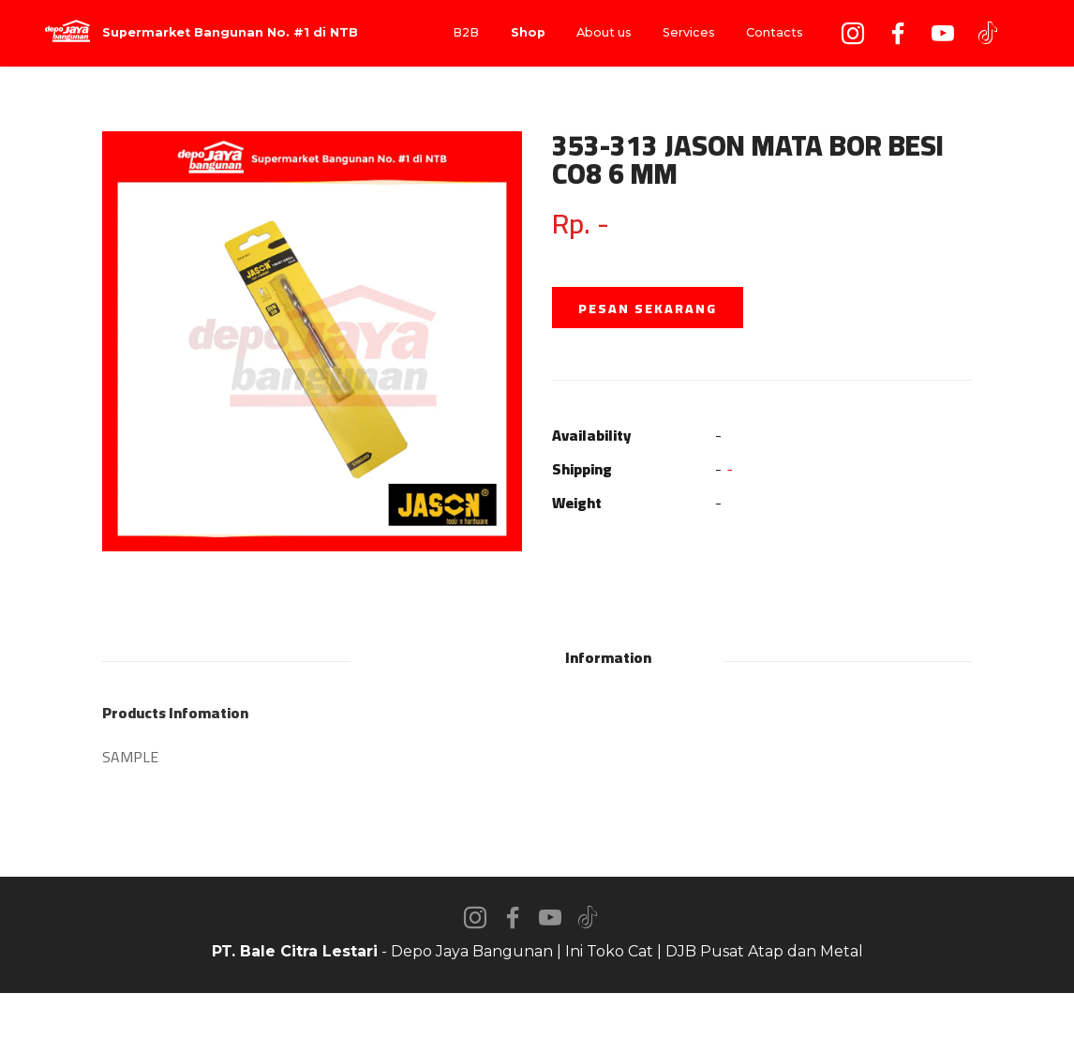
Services (689, 32)
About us (604, 32)
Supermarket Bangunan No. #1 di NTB (230, 33)
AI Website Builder (537, 1022)
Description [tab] (464, 657)
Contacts (774, 32)
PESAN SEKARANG (647, 308)
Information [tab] (608, 657)
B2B (466, 32)
